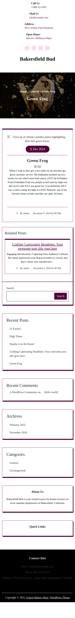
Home (31, 94)
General (36, 94)
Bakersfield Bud (37, 59)
